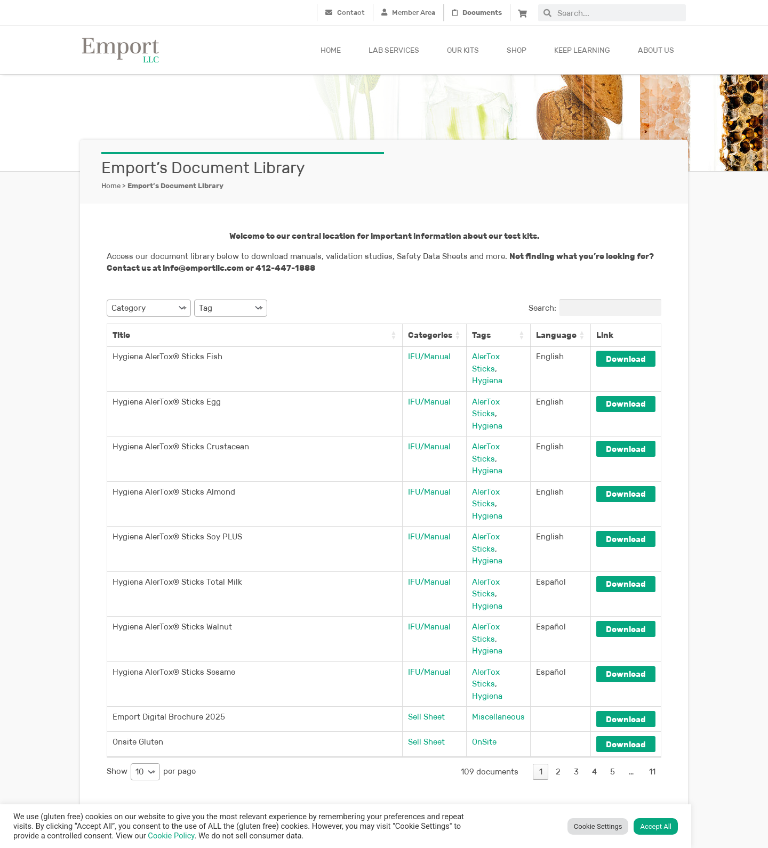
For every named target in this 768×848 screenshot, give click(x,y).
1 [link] (540, 676)
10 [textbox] (139, 676)
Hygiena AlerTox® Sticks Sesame (174, 588)
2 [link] (558, 676)
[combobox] (618, 12)
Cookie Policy (171, 836)
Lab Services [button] (394, 50)
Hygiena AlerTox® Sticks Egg (167, 389)
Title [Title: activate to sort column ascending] (121, 335)
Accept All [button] (655, 826)
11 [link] (652, 676)
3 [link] (576, 676)
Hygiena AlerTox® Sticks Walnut (172, 555)
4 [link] (594, 676)
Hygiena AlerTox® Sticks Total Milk (177, 521)
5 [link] (612, 676)
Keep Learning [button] (582, 50)
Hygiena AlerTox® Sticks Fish (167, 356)
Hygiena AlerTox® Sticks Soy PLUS (177, 488)
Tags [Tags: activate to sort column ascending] (468, 335)
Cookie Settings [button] (598, 826)
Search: (595, 307)
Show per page (151, 675)
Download (625, 359)
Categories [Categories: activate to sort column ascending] (405, 335)
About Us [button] (656, 50)
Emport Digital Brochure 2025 (169, 621)
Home (331, 50)
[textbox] (131, 308)
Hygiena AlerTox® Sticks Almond (174, 455)
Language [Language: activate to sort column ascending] (555, 335)
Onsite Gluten (138, 646)
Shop (516, 50)
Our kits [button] (463, 50)
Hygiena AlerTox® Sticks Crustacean (181, 422)
